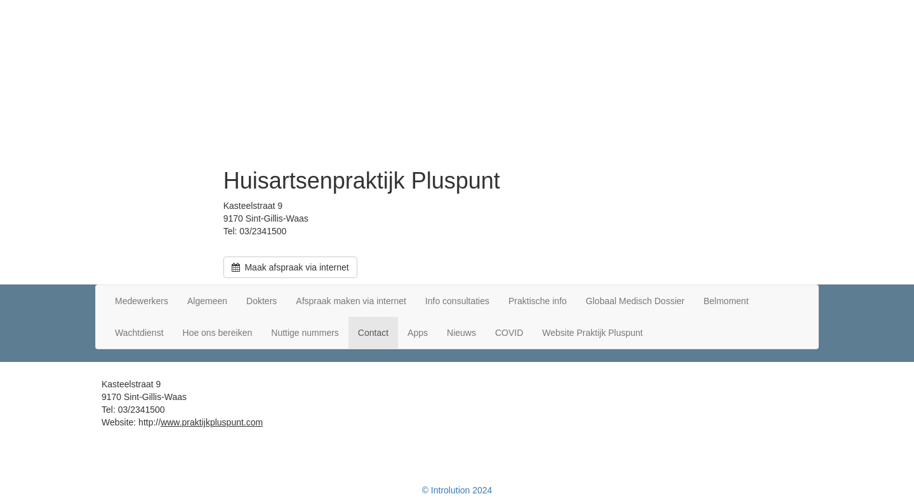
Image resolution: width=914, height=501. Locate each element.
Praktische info (537, 301)
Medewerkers (141, 301)
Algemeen (207, 301)
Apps (417, 333)
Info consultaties (457, 301)
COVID (509, 333)
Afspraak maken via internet (351, 301)
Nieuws (461, 333)
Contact (373, 333)
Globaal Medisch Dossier (635, 301)
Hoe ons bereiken (218, 333)
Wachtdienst (139, 333)
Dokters (261, 301)
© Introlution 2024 (457, 490)
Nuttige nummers (305, 333)
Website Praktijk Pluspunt (592, 333)
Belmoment (725, 301)
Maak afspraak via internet (290, 267)
